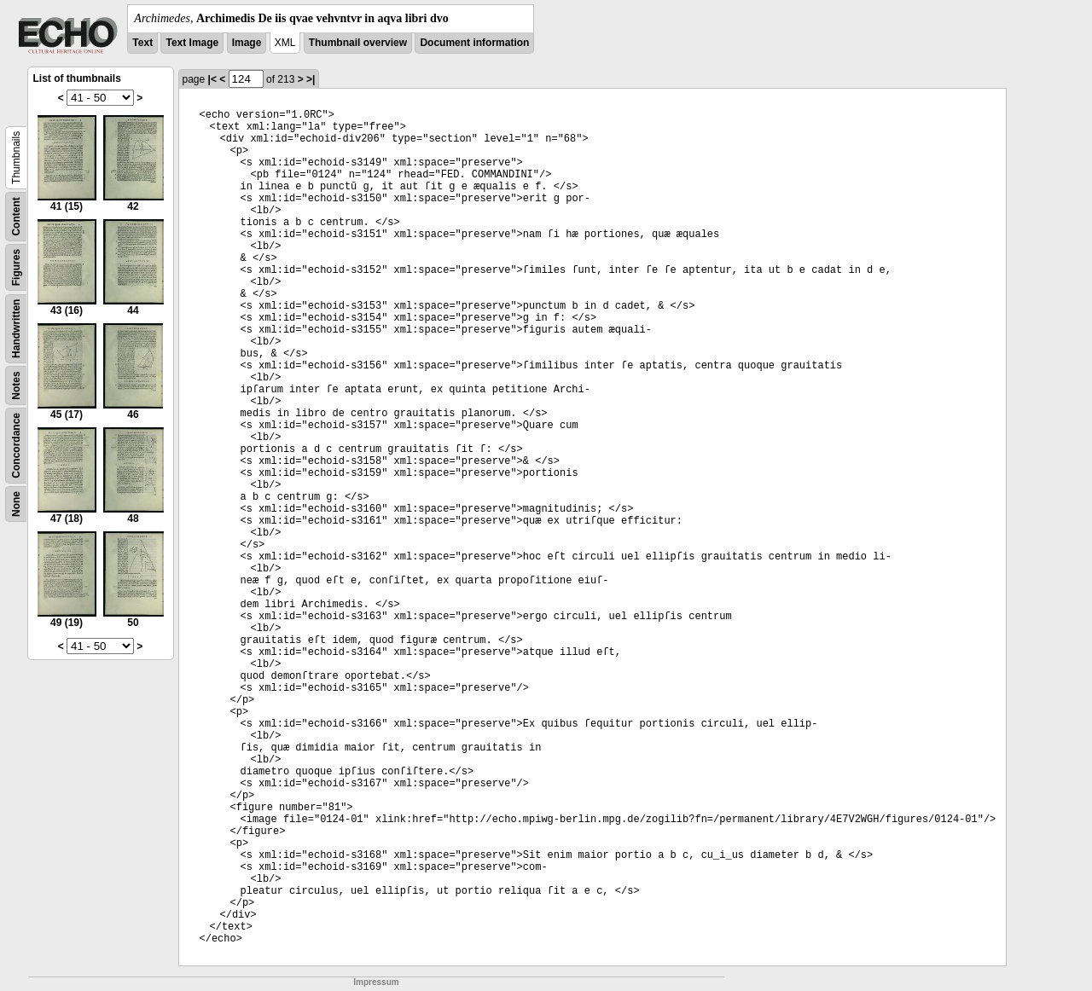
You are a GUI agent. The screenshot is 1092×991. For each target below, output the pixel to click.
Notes (16, 385)
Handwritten (16, 328)
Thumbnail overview (358, 43)
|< (212, 79)
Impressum (375, 982)
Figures (16, 267)
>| (310, 79)
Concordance (16, 445)
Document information (474, 43)
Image (247, 43)
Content (16, 216)
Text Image (192, 43)
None (16, 504)
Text (142, 43)
